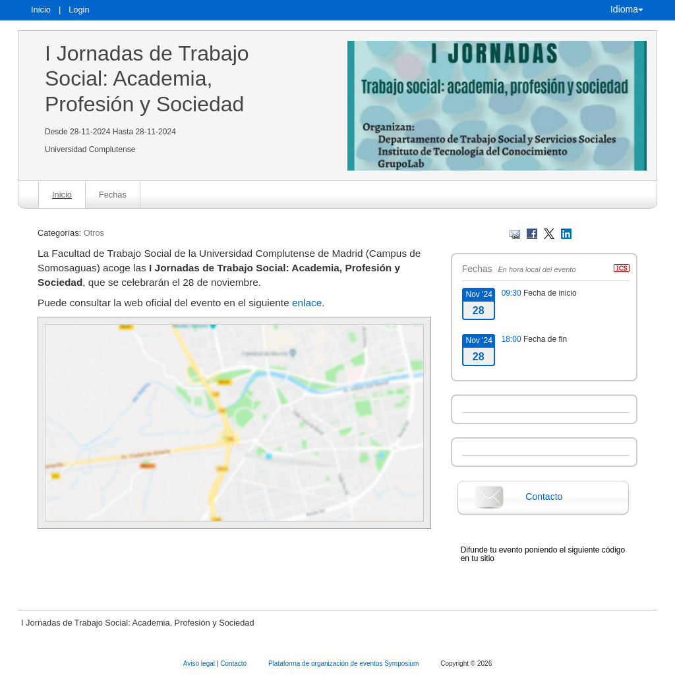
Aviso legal (200, 663)
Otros (94, 233)
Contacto (543, 496)
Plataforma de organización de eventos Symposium (344, 663)
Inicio (41, 9)
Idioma (626, 9)
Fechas (113, 195)
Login (79, 9)
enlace (307, 302)
